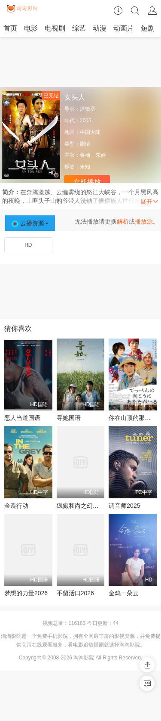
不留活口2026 (75, 593)
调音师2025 (124, 505)
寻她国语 (69, 417)
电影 (31, 28)
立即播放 (87, 182)
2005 (85, 121)
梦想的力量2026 (26, 593)
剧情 (85, 144)
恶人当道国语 (22, 417)
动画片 (123, 28)
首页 (10, 28)
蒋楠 (85, 155)
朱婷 (101, 155)
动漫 (99, 28)
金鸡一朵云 (124, 593)
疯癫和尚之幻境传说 (84, 505)
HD (28, 245)
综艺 (79, 28)
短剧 (148, 28)
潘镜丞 (87, 109)
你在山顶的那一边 (133, 417)
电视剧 (55, 28)
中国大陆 (90, 132)
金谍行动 (16, 505)
